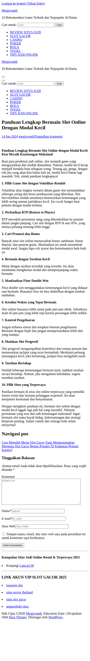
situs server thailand (19, 597)
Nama (6, 516)
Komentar (8, 476)
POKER (15, 43)
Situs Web (8, 531)
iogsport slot (14, 590)
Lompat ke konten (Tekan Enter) (23, 3)
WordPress (55, 622)
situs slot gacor (16, 604)
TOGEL (15, 51)
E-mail (7, 523)
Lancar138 (26, 570)
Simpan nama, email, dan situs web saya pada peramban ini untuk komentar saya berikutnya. (44, 541)
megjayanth (26, 136)
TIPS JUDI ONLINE (24, 54)
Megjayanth (9, 10)
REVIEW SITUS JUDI (25, 32)
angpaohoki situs (17, 611)
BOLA (14, 47)
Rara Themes (18, 622)
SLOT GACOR (20, 36)
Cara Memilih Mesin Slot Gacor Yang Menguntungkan (38, 442)
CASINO (16, 39)
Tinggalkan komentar (48, 136)
